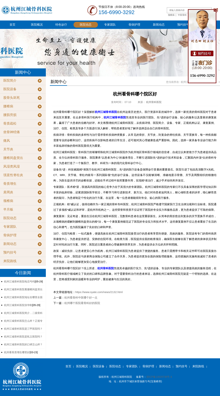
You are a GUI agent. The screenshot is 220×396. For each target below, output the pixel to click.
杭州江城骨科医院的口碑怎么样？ (23, 344)
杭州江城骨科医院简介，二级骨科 (23, 312)
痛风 (6, 140)
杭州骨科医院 (154, 102)
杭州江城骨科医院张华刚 (18, 305)
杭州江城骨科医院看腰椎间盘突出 (23, 289)
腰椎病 (8, 106)
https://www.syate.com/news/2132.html (99, 292)
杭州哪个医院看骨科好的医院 (82, 303)
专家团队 (110, 24)
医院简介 (9, 80)
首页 (12, 24)
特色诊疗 (61, 24)
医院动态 (85, 24)
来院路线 (9, 261)
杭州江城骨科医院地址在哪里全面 (23, 297)
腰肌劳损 (9, 115)
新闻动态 (159, 24)
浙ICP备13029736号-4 (159, 376)
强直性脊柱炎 (13, 175)
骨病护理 (134, 24)
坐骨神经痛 (11, 132)
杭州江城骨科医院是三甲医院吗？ (23, 328)
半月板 (8, 209)
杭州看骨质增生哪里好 (17, 352)
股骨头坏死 (11, 98)
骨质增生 (9, 183)
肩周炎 (8, 192)
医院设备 (9, 89)
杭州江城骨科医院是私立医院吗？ (23, 336)
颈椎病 (171, 15)
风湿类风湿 (11, 166)
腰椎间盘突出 (13, 158)
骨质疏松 (9, 123)
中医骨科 (182, 15)
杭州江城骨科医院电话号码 (19, 281)
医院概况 (37, 24)
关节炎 (8, 149)
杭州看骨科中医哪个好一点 (80, 297)
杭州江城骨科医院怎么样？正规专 (23, 320)
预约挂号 (183, 24)
